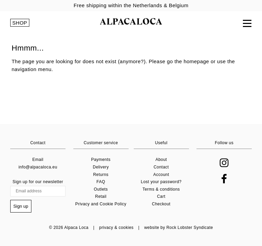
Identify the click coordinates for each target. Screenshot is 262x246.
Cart (161, 197)
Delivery (101, 167)
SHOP (19, 24)
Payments (101, 160)
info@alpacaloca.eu (37, 167)
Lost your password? (161, 182)
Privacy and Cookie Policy (101, 204)
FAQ (101, 182)
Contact (161, 167)
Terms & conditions (161, 189)
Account (161, 175)
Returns (100, 175)
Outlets (101, 189)
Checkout (161, 204)
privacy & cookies (116, 227)
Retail (100, 197)
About (161, 160)
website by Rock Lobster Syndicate (178, 227)
